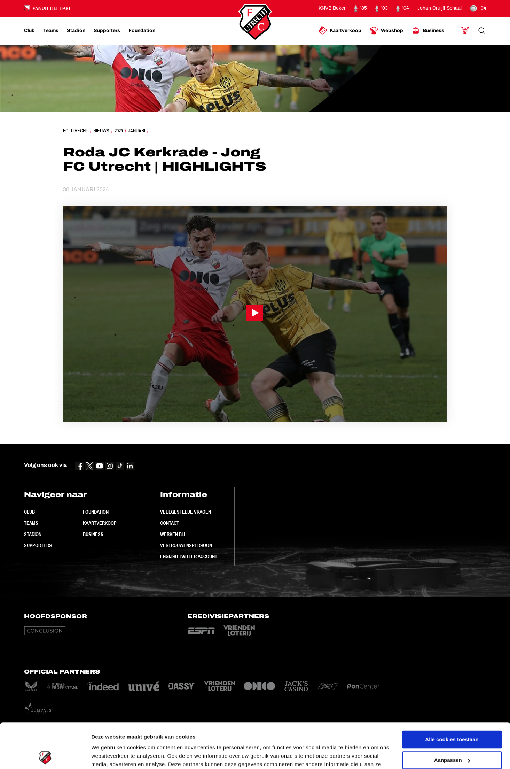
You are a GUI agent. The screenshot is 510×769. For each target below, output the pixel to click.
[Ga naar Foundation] (141, 31)
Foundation (96, 512)
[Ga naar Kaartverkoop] (340, 31)
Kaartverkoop (100, 523)
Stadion (32, 534)
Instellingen (106, 755)
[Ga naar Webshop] (386, 31)
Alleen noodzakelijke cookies (452, 735)
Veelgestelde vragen (185, 512)
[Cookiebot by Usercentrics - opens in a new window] (45, 755)
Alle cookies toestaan (451, 695)
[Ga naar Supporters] (107, 31)
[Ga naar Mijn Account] (465, 31)
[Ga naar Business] (427, 31)
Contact (169, 523)
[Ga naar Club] (29, 31)
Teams (31, 523)
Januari (136, 131)
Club (29, 512)
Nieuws (101, 131)
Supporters (38, 545)
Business (93, 534)
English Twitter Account (188, 556)
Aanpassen (452, 715)
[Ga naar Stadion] (76, 31)
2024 (119, 131)
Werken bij (172, 534)
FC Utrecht (75, 131)
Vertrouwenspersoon (186, 545)
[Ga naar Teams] (50, 31)
